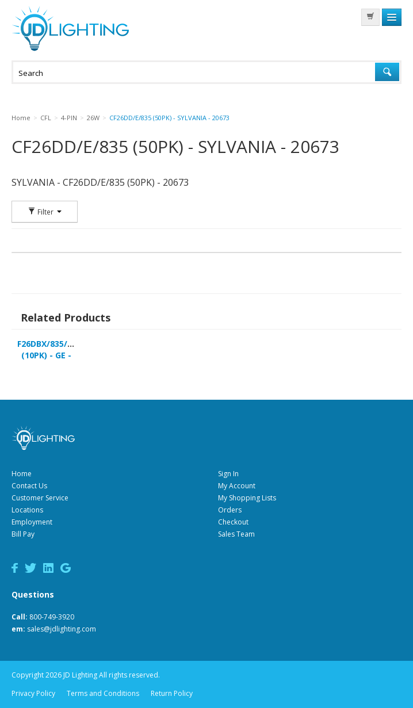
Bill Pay (23, 534)
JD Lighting (70, 28)
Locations (27, 510)
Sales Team (236, 534)
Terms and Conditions (103, 693)
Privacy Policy (33, 693)
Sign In (228, 474)
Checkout (233, 522)
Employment (32, 522)
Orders (230, 510)
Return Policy (172, 693)
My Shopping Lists (247, 498)
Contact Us (29, 486)
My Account (236, 486)
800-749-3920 (51, 617)
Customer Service (40, 498)
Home (22, 474)
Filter (45, 211)
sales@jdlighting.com (61, 629)
